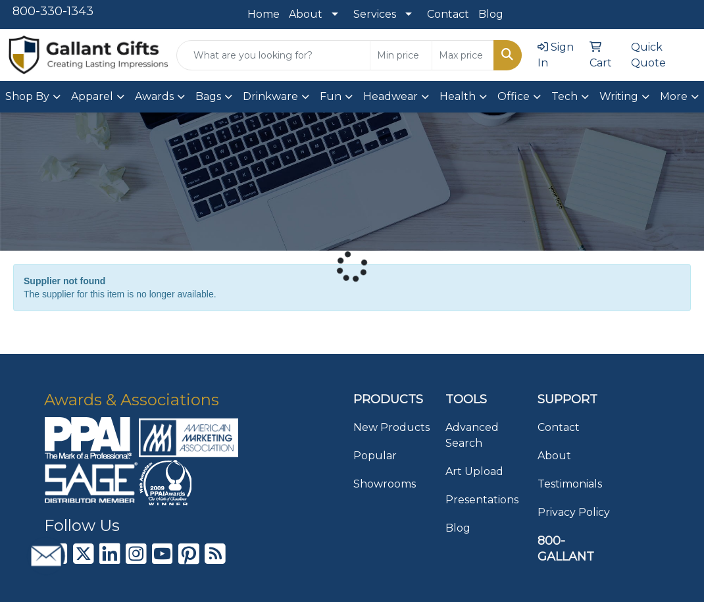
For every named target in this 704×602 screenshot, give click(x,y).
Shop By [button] (27, 96)
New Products (391, 427)
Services (374, 14)
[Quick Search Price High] (463, 55)
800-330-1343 (53, 11)
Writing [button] (618, 96)
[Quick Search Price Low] (401, 55)
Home (263, 14)
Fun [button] (330, 96)
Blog (490, 14)
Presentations (481, 499)
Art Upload (474, 471)
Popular (375, 455)
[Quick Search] (273, 55)
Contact (448, 14)
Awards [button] (154, 96)
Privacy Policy (574, 512)
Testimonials (570, 484)
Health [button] (458, 96)
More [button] (674, 96)
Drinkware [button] (270, 96)
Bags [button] (208, 96)
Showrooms (384, 484)
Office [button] (513, 96)
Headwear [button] (390, 96)
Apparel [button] (92, 96)
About (305, 14)
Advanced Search (472, 435)
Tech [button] (564, 96)
